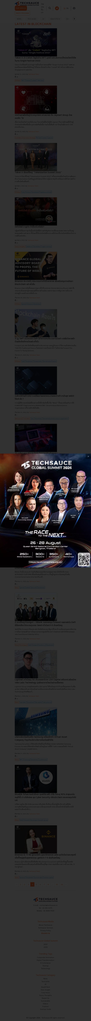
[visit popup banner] (45, 511)
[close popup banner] (88, 456)
